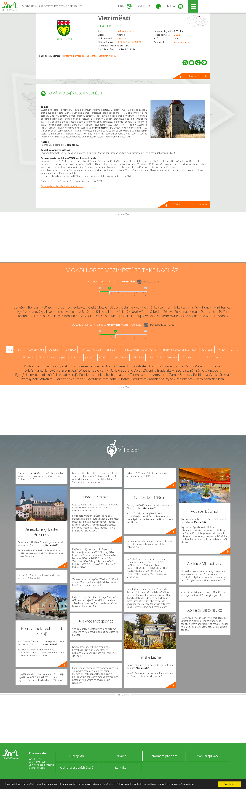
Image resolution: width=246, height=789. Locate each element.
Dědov (114, 307)
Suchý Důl (85, 316)
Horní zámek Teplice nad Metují (92, 366)
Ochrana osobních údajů (76, 767)
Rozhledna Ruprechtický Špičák (46, 366)
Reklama (120, 756)
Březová (67, 55)
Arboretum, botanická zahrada (179, 349)
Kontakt (120, 767)
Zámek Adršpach (208, 370)
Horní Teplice (221, 307)
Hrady (222, 349)
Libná (124, 311)
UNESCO (71, 349)
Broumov (121, 38)
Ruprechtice (92, 55)
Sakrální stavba (215, 357)
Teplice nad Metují (107, 316)
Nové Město (139, 311)
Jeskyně (89, 357)
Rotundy (75, 357)
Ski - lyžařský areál (91, 349)
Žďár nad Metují (203, 316)
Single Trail (155, 357)
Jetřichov (62, 311)
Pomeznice (78, 55)
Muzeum (172, 357)
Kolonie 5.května (81, 311)
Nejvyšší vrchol (120, 357)
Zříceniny (28, 357)
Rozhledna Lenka (91, 375)
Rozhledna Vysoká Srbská (211, 375)
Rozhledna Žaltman (69, 379)
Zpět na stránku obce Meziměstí (191, 204)
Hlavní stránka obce (198, 76)
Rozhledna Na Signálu (211, 379)
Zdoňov (222, 316)
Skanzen (111, 349)
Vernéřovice (169, 316)
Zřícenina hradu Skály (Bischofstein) (168, 370)
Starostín (103, 55)
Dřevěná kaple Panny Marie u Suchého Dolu (109, 370)
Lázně (102, 357)
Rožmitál (24, 316)
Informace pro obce (164, 756)
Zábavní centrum (191, 357)
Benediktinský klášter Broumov (139, 366)
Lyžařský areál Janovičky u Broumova (50, 370)
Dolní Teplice (130, 307)
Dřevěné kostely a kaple (51, 357)
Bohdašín (34, 307)
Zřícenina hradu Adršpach (148, 375)
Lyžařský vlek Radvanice (36, 379)
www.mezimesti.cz (183, 41)
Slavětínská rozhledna (101, 379)
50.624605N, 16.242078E (129, 41)
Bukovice (79, 307)
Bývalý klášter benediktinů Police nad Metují (46, 375)
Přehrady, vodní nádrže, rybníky (139, 349)
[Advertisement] (123, 239)
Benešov (19, 307)
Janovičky (37, 311)
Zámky (234, 349)
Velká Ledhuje (132, 316)
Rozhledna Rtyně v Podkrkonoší (171, 379)
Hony (205, 307)
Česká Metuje (97, 307)
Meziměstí (114, 17)
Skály (56, 316)
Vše (10, 349)
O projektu (76, 756)
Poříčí (223, 311)
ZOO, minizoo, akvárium (31, 349)
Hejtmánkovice (152, 307)
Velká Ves (152, 316)
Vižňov (112, 55)
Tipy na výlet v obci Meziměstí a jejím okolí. (62, 186)
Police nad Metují (186, 311)
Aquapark (54, 349)
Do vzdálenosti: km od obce (111, 281)
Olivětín (155, 311)
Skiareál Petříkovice (133, 379)
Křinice (100, 311)
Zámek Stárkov (179, 375)
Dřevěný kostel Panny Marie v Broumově (191, 366)
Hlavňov (193, 307)
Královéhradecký (125, 31)
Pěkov (167, 311)
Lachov (113, 311)
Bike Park (139, 357)
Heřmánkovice (175, 307)
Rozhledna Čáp (116, 375)
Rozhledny (207, 349)
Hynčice (22, 311)
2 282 (177, 34)
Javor (49, 311)
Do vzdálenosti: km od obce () (107, 324)
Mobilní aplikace (208, 756)
